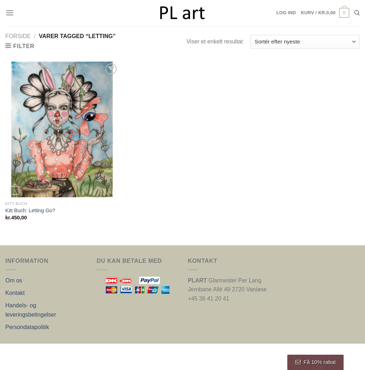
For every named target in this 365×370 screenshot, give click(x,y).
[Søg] (357, 13)
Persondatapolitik (27, 327)
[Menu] (9, 12)
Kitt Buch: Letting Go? (30, 210)
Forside (18, 36)
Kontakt (15, 293)
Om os (13, 280)
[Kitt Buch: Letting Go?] (62, 130)
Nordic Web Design (77, 351)
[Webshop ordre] (305, 42)
